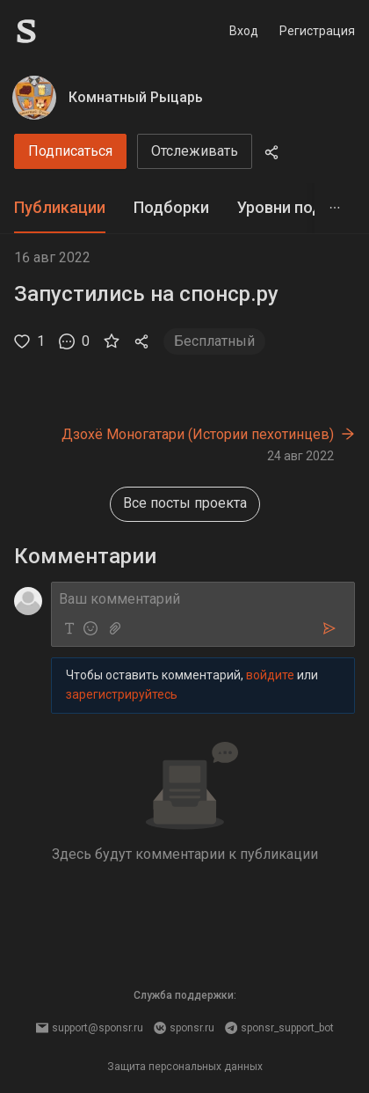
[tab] (59, 208)
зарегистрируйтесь (121, 694)
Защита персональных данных (185, 1066)
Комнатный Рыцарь (136, 97)
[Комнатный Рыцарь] (34, 98)
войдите (270, 675)
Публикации (59, 207)
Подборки (171, 207)
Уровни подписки (301, 207)
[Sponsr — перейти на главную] (65, 31)
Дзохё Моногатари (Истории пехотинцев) (198, 434)
